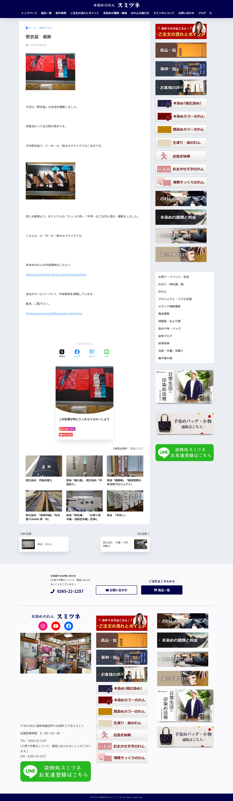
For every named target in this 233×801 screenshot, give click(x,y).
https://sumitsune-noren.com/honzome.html (56, 274)
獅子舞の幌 (165, 358)
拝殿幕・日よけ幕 (169, 321)
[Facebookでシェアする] (77, 353)
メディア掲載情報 (169, 306)
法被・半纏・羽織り (170, 351)
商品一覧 (162, 590)
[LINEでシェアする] (106, 353)
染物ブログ (136, 448)
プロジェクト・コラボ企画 (175, 299)
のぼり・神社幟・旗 (170, 284)
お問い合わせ (116, 590)
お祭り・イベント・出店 (173, 277)
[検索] (209, 13)
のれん (162, 291)
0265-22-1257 (67, 591)
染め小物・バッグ (169, 328)
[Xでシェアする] (62, 353)
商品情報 (163, 314)
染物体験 (163, 343)
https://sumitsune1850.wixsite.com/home (54, 313)
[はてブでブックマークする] (92, 353)
